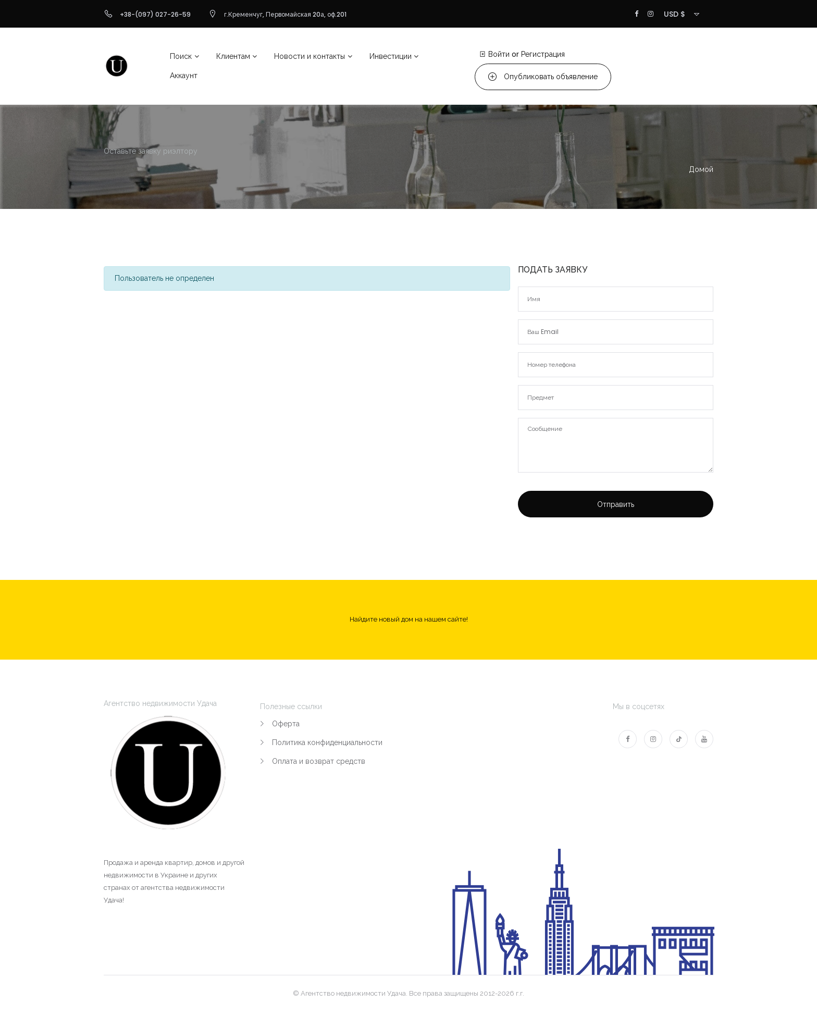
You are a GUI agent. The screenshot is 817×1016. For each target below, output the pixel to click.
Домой (701, 169)
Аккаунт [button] (183, 75)
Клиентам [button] (233, 56)
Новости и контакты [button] (309, 56)
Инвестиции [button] (390, 56)
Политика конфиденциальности (327, 742)
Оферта (286, 723)
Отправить (615, 504)
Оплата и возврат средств (318, 761)
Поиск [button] (181, 56)
